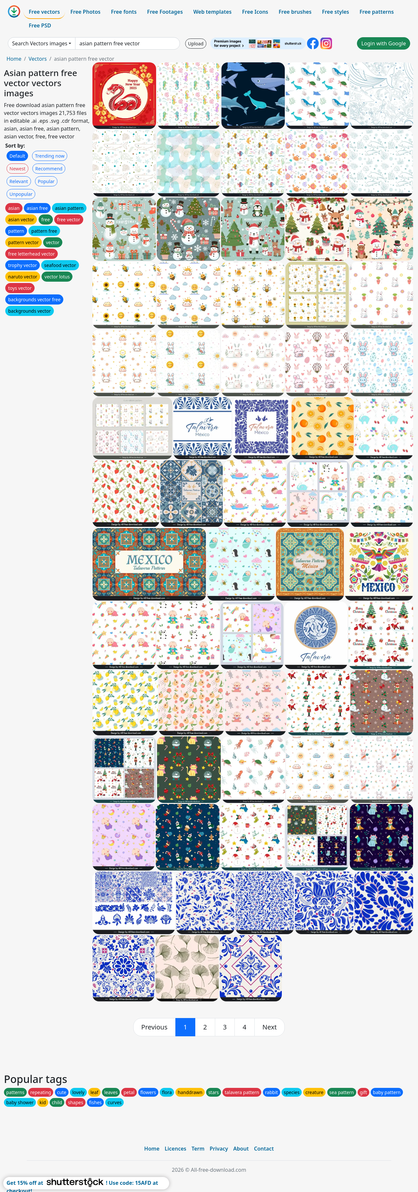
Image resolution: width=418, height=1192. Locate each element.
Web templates (212, 11)
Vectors (37, 58)
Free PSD (40, 25)
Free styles (335, 11)
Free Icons (255, 11)
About (241, 1148)
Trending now (49, 156)
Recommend (48, 168)
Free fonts (124, 11)
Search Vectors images (39, 43)
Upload (195, 43)
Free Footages (165, 11)
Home (14, 58)
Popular (46, 181)
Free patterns (377, 11)
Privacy (219, 1148)
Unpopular (20, 194)
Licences (175, 1148)
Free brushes (295, 11)
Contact (264, 1148)
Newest (17, 168)
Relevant (18, 181)
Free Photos (85, 11)
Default (17, 156)
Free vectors (44, 11)
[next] (269, 1027)
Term (197, 1148)
